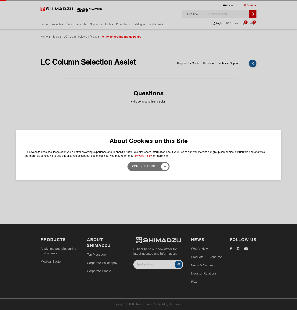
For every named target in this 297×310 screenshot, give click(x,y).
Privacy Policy (143, 156)
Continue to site (144, 166)
